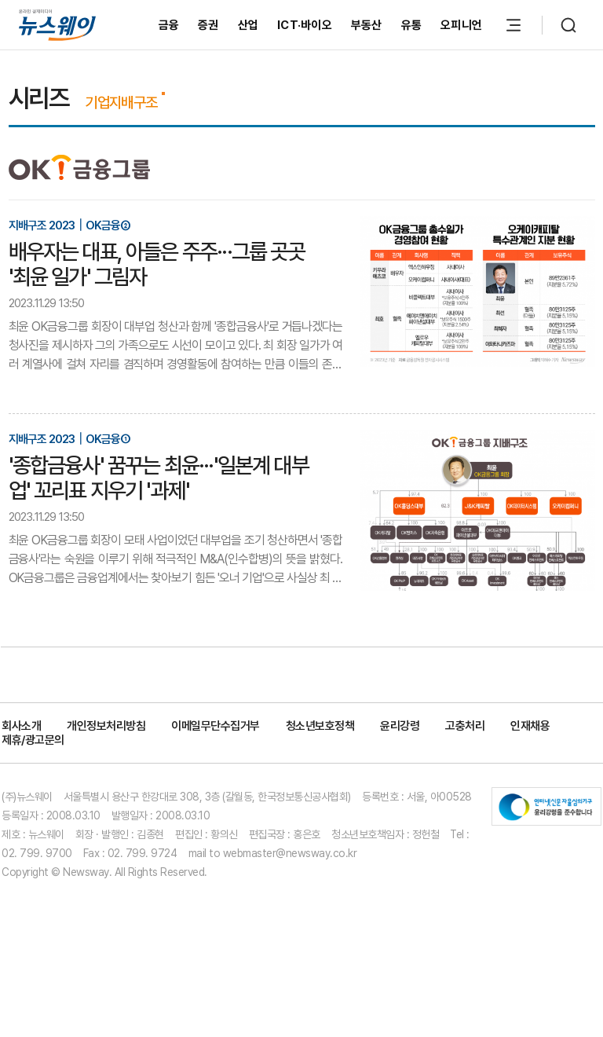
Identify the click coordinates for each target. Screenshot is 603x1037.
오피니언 (461, 25)
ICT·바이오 (304, 25)
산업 (248, 25)
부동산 (366, 25)
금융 (169, 25)
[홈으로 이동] (57, 25)
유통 (411, 25)
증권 (208, 25)
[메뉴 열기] (513, 25)
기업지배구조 (121, 102)
